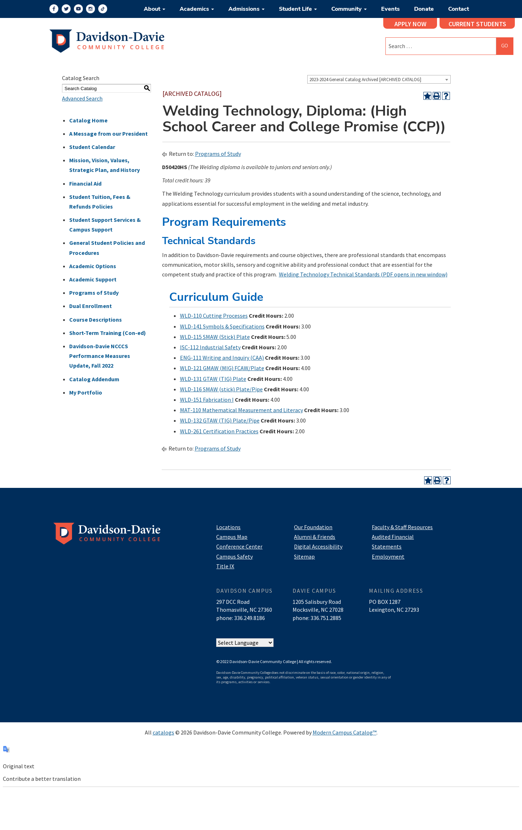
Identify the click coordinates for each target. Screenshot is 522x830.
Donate (424, 9)
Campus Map (231, 536)
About (154, 9)
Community (349, 9)
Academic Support (93, 279)
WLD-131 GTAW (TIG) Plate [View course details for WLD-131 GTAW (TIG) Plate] (213, 378)
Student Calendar (92, 146)
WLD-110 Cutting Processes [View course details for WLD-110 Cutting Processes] (214, 315)
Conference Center (239, 546)
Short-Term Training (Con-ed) (107, 332)
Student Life (298, 9)
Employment (388, 556)
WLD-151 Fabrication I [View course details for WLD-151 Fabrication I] (207, 399)
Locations (228, 527)
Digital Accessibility (318, 546)
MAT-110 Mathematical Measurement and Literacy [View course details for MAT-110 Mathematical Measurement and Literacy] (241, 410)
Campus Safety (234, 556)
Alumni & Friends (314, 536)
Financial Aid (85, 183)
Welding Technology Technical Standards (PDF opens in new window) (363, 274)
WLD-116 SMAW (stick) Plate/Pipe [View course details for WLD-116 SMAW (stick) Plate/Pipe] (221, 389)
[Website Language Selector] (245, 642)
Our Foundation (313, 527)
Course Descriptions (95, 319)
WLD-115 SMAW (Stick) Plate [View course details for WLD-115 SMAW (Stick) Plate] (215, 336)
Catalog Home (88, 120)
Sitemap (304, 556)
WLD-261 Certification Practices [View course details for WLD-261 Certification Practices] (219, 431)
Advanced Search (82, 98)
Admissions (246, 9)
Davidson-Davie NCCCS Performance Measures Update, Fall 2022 (99, 355)
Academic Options (92, 266)
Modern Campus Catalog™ (344, 732)
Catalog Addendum (94, 379)
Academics (197, 9)
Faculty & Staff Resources (402, 527)
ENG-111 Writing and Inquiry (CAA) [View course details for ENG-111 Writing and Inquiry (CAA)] (222, 357)
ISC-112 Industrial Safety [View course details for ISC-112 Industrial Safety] (210, 347)
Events (390, 9)
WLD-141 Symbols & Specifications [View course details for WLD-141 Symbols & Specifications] (222, 326)
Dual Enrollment (90, 305)
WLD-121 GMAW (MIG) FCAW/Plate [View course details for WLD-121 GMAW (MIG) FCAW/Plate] (222, 368)
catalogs (163, 732)
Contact (458, 9)
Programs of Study (94, 292)
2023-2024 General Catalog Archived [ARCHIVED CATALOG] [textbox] (365, 79)
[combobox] (379, 79)
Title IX (225, 566)
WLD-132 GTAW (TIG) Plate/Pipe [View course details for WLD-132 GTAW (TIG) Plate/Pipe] (220, 420)
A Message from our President (108, 133)
